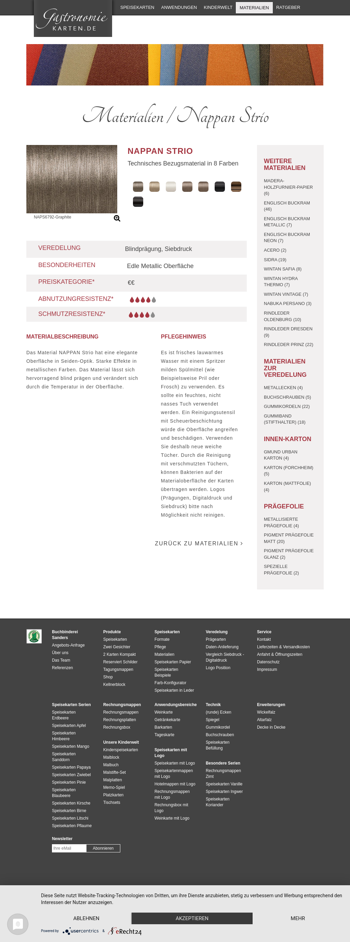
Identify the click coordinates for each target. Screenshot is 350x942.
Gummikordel (218, 727)
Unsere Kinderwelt (121, 742)
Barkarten (163, 727)
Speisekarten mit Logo (174, 763)
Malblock (111, 757)
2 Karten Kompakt (119, 654)
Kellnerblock (114, 684)
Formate (162, 639)
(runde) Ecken (218, 712)
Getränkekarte (167, 719)
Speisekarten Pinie (69, 782)
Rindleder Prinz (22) (288, 344)
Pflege (160, 647)
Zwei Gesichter (116, 647)
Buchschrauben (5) (287, 397)
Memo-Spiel (114, 787)
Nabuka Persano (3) (287, 303)
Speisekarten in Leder (174, 690)
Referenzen (62, 667)
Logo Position (218, 667)
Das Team (61, 660)
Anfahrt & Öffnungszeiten (279, 654)
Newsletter (62, 838)
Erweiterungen (271, 704)
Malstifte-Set (114, 772)
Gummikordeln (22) (287, 406)
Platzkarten (113, 795)
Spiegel (212, 719)
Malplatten (112, 780)
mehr (298, 918)
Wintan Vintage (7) (286, 294)
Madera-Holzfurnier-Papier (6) (288, 187)
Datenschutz (268, 662)
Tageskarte (164, 734)
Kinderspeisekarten (120, 749)
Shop (108, 677)
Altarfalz (264, 719)
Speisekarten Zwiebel (71, 774)
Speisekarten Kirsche (71, 803)
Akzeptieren (192, 918)
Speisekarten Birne (69, 810)
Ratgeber (288, 7)
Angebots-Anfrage (68, 645)
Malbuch (111, 764)
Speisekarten (137, 7)
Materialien (254, 7)
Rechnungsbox (116, 727)
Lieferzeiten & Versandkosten (283, 647)
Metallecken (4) (283, 387)
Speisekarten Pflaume (72, 825)
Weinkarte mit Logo (171, 818)
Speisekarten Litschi (70, 818)
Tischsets (111, 802)
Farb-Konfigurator (170, 682)
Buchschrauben (220, 734)
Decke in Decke (271, 727)
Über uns (60, 652)
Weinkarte (163, 712)
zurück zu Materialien (199, 543)
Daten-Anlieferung (222, 647)
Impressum (267, 669)
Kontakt (264, 639)
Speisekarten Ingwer (224, 791)
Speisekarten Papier (172, 662)
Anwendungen (179, 7)
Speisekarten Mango (70, 746)
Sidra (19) (275, 259)
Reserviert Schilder (120, 662)
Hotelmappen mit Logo (175, 784)
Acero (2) (275, 250)
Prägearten (216, 639)
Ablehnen (86, 918)
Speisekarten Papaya (71, 767)
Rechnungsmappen (120, 712)
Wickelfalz (266, 712)
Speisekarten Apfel (69, 725)
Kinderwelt (218, 7)
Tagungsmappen (118, 669)
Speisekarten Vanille (224, 784)
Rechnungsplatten (119, 719)
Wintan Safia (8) (282, 268)
